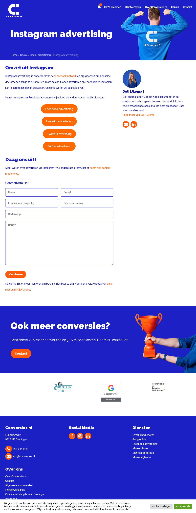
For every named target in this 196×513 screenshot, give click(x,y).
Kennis (175, 7)
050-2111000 (16, 449)
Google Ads (139, 439)
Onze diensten (112, 7)
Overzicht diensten (143, 435)
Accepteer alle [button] (183, 506)
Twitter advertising (59, 134)
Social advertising (40, 55)
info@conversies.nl (20, 456)
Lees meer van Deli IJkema (138, 114)
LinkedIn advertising (59, 121)
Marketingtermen (142, 457)
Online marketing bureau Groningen (25, 494)
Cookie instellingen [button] (161, 506)
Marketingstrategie (143, 452)
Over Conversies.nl (156, 7)
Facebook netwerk (66, 76)
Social (23, 55)
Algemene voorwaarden (19, 485)
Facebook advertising (59, 109)
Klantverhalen (133, 7)
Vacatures (11, 498)
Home (14, 55)
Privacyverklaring (15, 489)
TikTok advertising (59, 146)
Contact (187, 7)
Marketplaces (140, 448)
